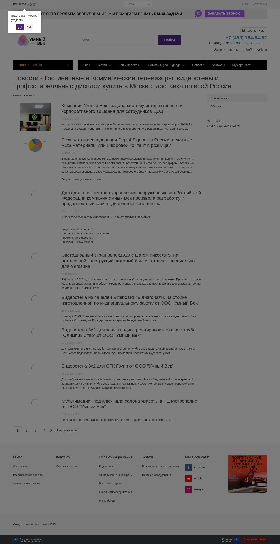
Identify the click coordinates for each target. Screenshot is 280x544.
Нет (29, 26)
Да (20, 27)
